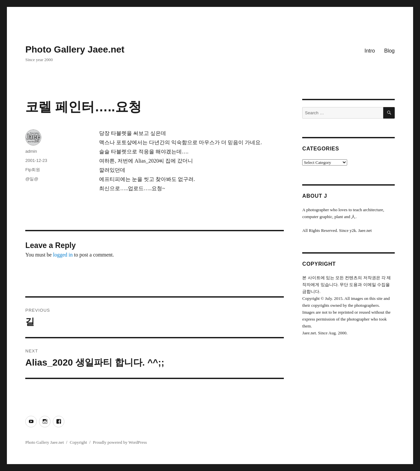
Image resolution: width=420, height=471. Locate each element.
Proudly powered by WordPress (120, 442)
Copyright (78, 442)
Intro (370, 51)
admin (31, 151)
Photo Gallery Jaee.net (74, 49)
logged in (63, 255)
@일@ (31, 178)
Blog (389, 51)
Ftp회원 (32, 169)
